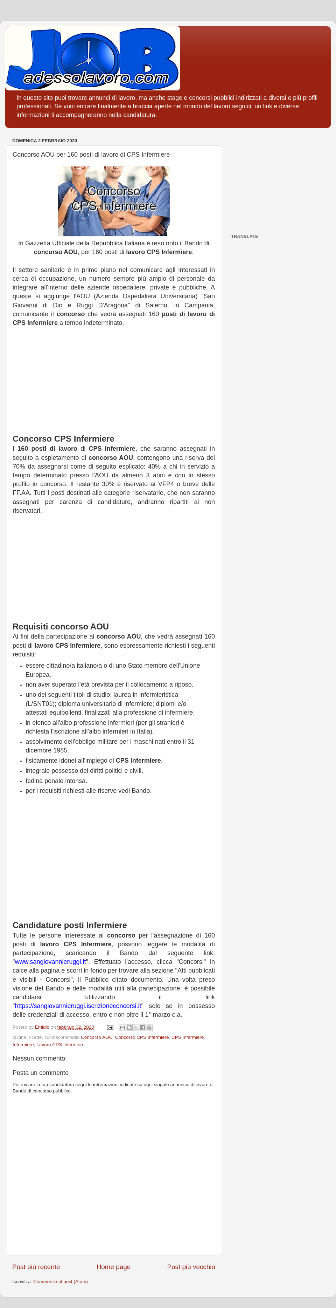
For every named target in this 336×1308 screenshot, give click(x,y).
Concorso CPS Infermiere (142, 1037)
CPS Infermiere (188, 1037)
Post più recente (36, 1266)
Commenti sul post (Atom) (60, 1281)
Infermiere (23, 1044)
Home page (114, 1266)
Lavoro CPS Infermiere (60, 1044)
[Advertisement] (114, 384)
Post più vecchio (191, 1266)
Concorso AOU (96, 1037)
